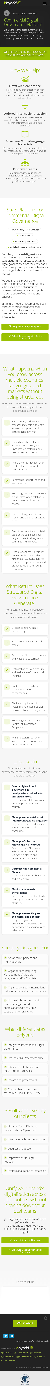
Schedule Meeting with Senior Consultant (25, 337)
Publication (7, 1353)
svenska (24, 1341)
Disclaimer (44, 1368)
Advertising (35, 1353)
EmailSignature (8, 1361)
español (31, 1341)
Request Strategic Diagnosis (25, 326)
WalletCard (40, 1357)
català (38, 1341)
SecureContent (21, 1353)
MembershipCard (25, 1357)
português (45, 1341)
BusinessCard (8, 1357)
